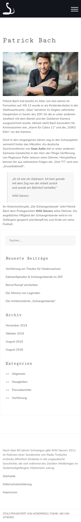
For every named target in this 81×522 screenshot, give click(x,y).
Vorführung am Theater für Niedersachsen (33, 269)
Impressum (10, 492)
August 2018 (14, 350)
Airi (61, 513)
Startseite (9, 476)
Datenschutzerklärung (17, 484)
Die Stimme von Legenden (23, 293)
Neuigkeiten (20, 382)
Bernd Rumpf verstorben (22, 285)
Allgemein (18, 374)
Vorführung (19, 398)
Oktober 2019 (15, 334)
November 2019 (16, 325)
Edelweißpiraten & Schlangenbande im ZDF (34, 277)
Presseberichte (21, 390)
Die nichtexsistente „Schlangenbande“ (31, 301)
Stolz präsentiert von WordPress (25, 513)
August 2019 (14, 342)
